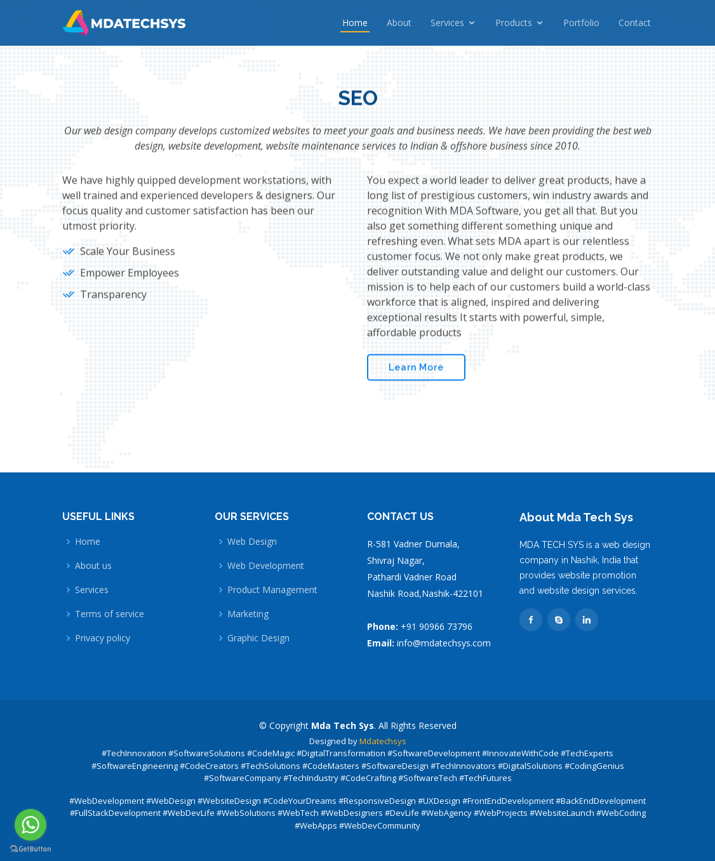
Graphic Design (258, 638)
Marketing (248, 614)
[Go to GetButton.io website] (30, 848)
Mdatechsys (382, 741)
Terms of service (109, 614)
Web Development (265, 565)
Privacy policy (102, 638)
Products (513, 23)
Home (355, 23)
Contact (634, 23)
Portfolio (581, 23)
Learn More (416, 364)
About (399, 23)
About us (93, 565)
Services (447, 23)
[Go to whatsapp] (30, 825)
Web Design (252, 541)
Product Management (272, 589)
